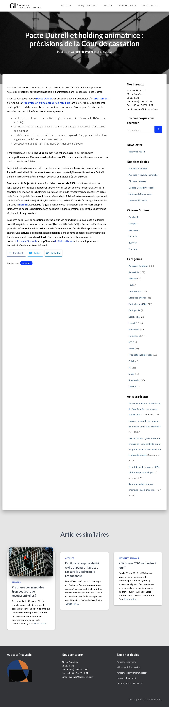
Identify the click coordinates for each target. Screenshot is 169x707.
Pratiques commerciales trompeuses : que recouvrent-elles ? (28, 591)
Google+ (133, 223)
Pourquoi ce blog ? (87, 5)
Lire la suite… (41, 623)
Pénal (131, 348)
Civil (131, 285)
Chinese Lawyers (137, 181)
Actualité (66, 5)
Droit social (134, 316)
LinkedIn (133, 236)
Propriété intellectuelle (140, 354)
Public (132, 361)
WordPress (156, 699)
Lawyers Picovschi (138, 200)
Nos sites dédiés (151, 5)
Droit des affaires (137, 297)
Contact (107, 5)
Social (132, 373)
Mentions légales (127, 5)
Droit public (134, 310)
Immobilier (134, 329)
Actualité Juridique (138, 265)
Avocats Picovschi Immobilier (143, 174)
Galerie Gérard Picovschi (141, 187)
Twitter (132, 242)
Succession (134, 380)
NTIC (131, 342)
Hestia (132, 699)
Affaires (26, 263)
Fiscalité (133, 323)
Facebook (133, 217)
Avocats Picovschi (27, 241)
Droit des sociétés (138, 303)
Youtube (133, 248)
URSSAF (133, 386)
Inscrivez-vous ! (137, 151)
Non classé (134, 335)
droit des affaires (64, 241)
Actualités (134, 272)
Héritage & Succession (140, 193)
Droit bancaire (136, 291)
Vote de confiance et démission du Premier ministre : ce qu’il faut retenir (145, 409)
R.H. (131, 367)
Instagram (134, 229)
